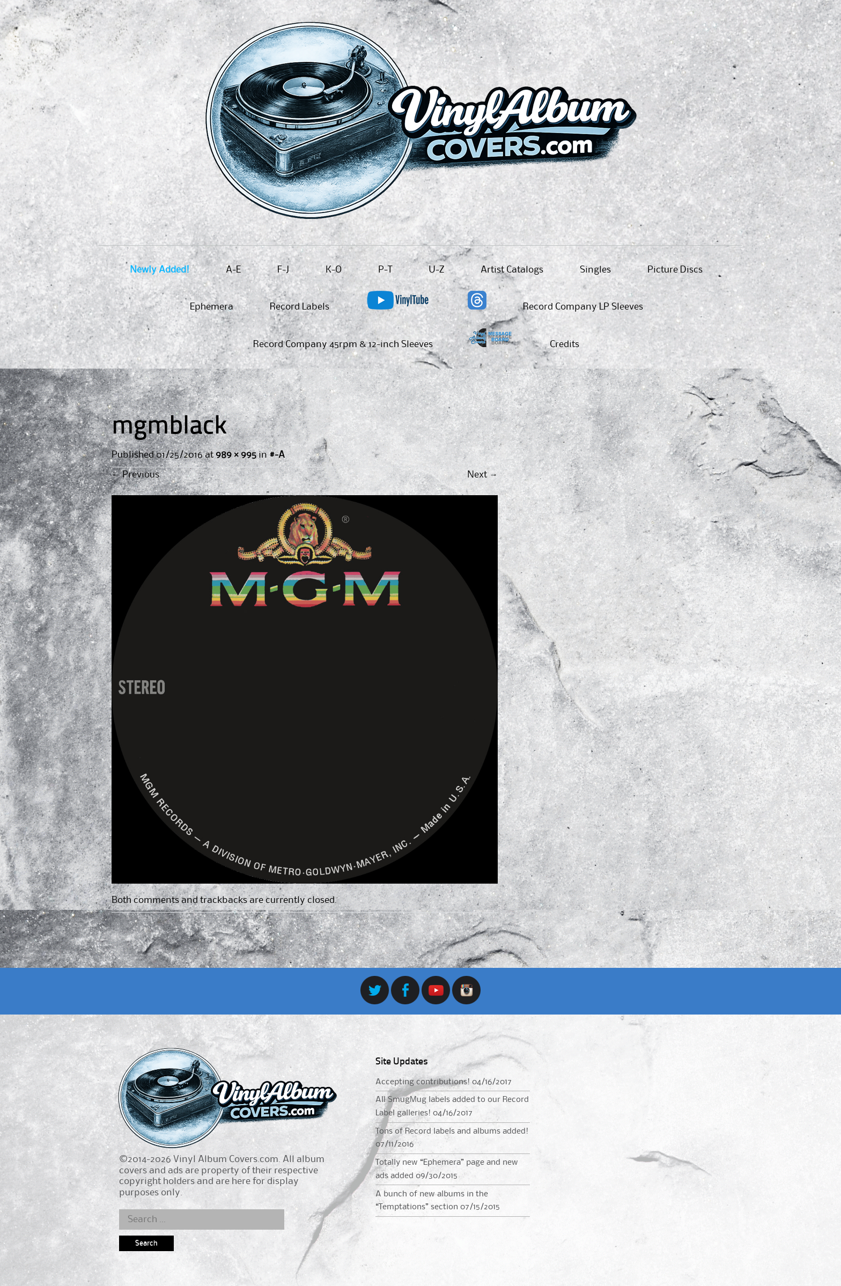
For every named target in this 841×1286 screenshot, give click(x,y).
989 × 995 (236, 455)
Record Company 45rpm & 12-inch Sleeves (343, 344)
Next (482, 475)
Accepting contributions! (422, 1082)
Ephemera (211, 307)
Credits (564, 344)
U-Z (436, 270)
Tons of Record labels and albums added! (451, 1131)
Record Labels (299, 307)
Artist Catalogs (512, 270)
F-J (283, 270)
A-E (233, 270)
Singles (595, 270)
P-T (385, 270)
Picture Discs (675, 270)
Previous (135, 475)
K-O (334, 270)
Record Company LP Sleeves (583, 307)
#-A (277, 455)
